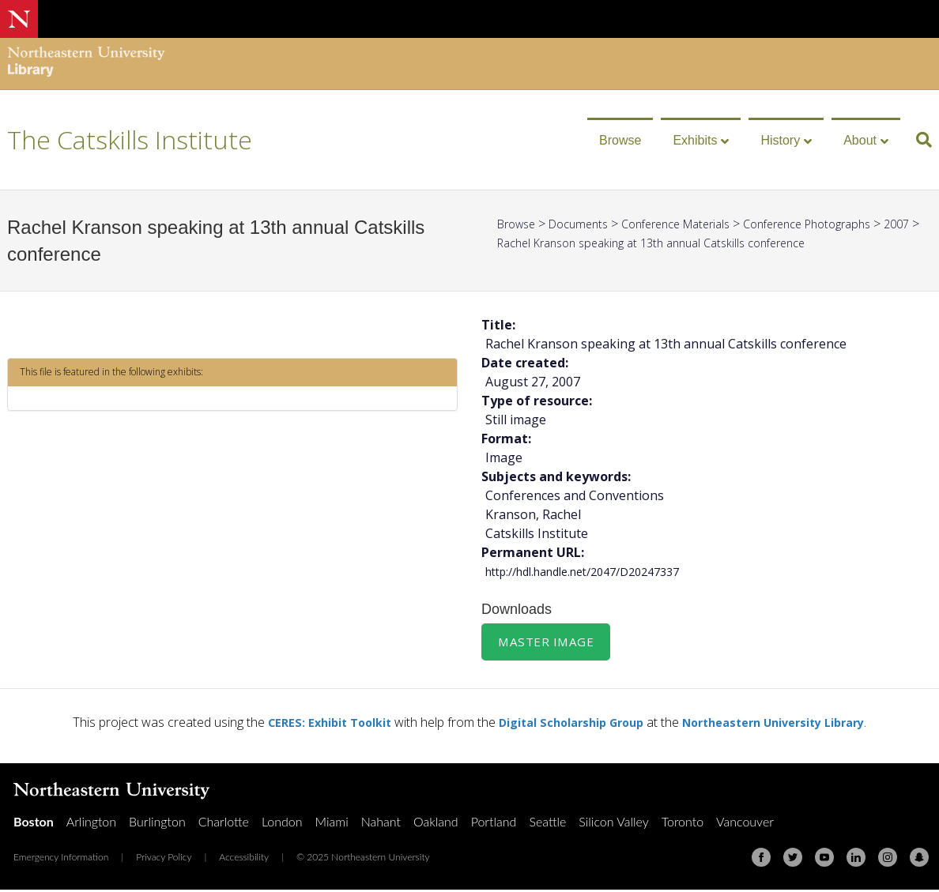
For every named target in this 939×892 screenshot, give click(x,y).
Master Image (548, 643)
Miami (332, 823)
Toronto (682, 823)
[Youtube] (824, 859)
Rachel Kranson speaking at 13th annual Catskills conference (709, 242)
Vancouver (745, 823)
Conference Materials (695, 223)
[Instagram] (887, 859)
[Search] (918, 140)
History (780, 140)
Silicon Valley (613, 823)
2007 (511, 242)
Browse (620, 140)
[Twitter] (792, 859)
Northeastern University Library (787, 724)
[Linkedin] (856, 859)
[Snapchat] (919, 859)
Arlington (91, 823)
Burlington (157, 823)
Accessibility (244, 859)
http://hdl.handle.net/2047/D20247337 (597, 571)
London (282, 823)
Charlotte (223, 823)
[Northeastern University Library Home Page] (86, 63)
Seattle (547, 823)
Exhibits (695, 140)
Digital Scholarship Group (566, 724)
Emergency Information (60, 859)
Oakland (435, 823)
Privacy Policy (163, 859)
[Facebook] (761, 859)
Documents (587, 223)
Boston (33, 823)
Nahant (381, 823)
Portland (494, 823)
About (860, 140)
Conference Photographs (841, 223)
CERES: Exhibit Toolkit (310, 724)
